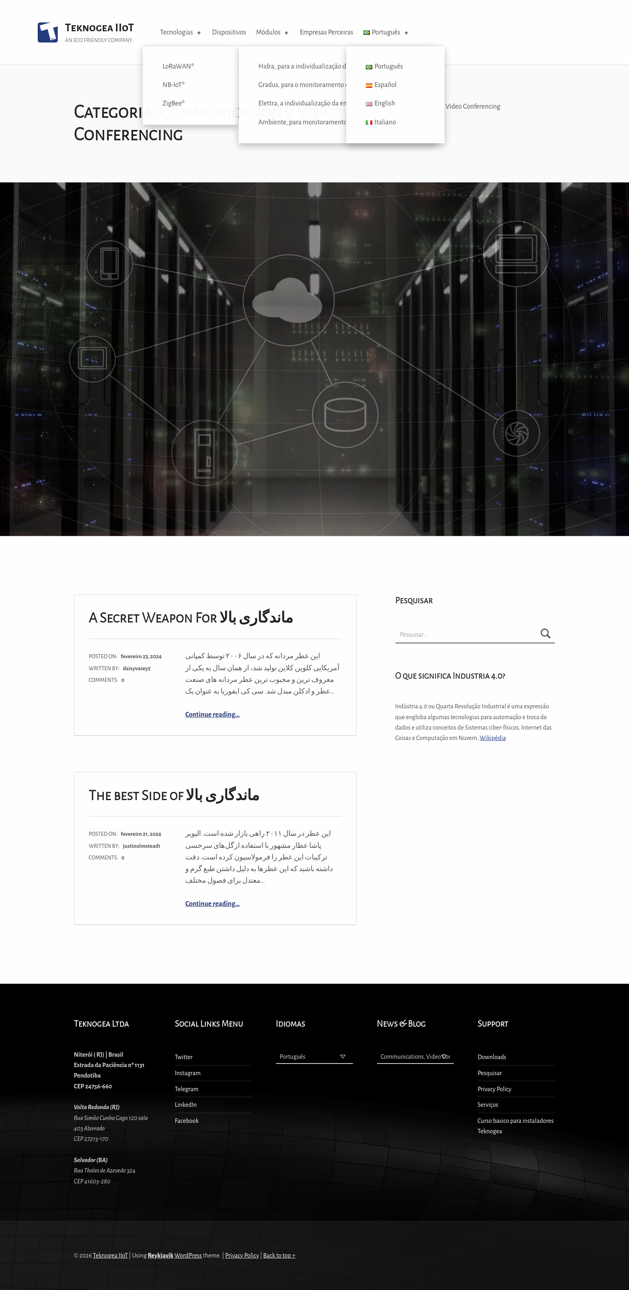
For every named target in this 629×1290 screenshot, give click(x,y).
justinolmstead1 (141, 846)
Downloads (492, 1057)
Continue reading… (212, 714)
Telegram (187, 1089)
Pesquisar (490, 1073)
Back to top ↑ (279, 1255)
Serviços (488, 1105)
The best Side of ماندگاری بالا (174, 795)
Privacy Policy (494, 1089)
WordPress (188, 1255)
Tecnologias (181, 32)
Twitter (184, 1057)
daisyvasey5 (136, 668)
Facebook (187, 1121)
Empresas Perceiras (326, 32)
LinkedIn (186, 1105)
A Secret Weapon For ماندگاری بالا (191, 618)
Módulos (273, 32)
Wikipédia (493, 738)
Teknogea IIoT (99, 28)
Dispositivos (229, 32)
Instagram (188, 1073)
